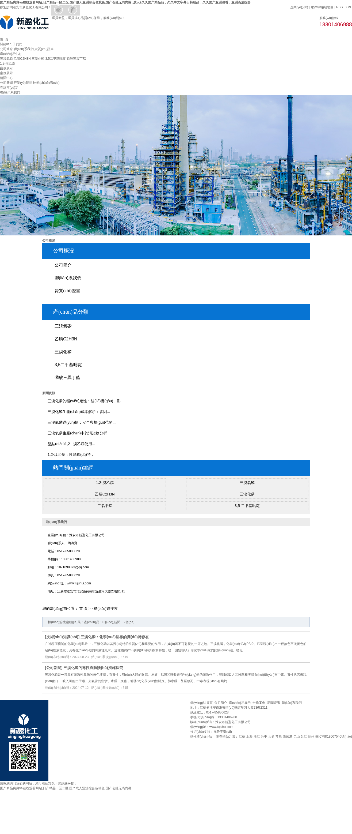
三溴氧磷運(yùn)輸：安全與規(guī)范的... (82, 422)
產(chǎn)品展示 (240, 703)
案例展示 (6, 68)
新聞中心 (6, 78)
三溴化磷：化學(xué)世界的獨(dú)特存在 (115, 637)
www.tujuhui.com (221, 727)
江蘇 (242, 736)
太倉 (271, 736)
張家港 (287, 736)
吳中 (264, 736)
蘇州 (311, 736)
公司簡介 (6, 49)
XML (348, 7)
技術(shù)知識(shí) (46, 83)
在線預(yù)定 (9, 87)
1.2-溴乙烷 (7, 63)
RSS (339, 7)
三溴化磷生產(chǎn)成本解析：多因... (79, 412)
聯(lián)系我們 (24, 49)
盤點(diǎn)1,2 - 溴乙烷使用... (71, 444)
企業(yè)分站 (299, 7)
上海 (249, 736)
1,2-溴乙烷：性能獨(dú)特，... (73, 454)
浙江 (257, 736)
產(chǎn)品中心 (11, 54)
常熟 (279, 736)
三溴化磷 (38, 59)
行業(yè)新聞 (23, 83)
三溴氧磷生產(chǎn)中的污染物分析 (77, 433)
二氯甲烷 (104, 506)
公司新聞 (6, 83)
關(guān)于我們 (11, 44)
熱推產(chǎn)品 (201, 736)
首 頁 (4, 39)
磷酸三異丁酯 (76, 59)
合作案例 (258, 703)
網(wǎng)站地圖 (322, 7)
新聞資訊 (273, 703)
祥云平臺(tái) (222, 732)
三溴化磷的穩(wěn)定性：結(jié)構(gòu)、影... (86, 401)
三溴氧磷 (6, 59)
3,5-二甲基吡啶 (247, 506)
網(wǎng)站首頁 (201, 703)
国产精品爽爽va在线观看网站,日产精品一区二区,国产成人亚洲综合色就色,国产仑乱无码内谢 (65, 788)
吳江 (304, 736)
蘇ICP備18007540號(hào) (333, 736)
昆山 (296, 736)
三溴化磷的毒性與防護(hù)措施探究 (93, 668)
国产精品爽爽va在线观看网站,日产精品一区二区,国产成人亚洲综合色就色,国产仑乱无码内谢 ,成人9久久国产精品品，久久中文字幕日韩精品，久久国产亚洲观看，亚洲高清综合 (125, 2)
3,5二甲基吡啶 (55, 59)
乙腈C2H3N (22, 59)
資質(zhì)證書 (44, 49)
